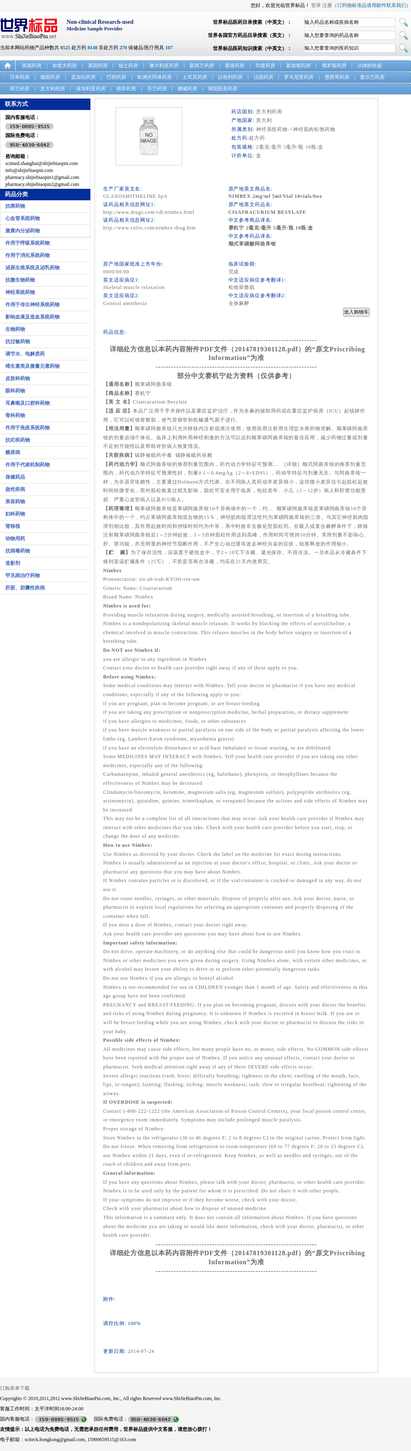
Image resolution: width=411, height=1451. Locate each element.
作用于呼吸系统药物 (27, 243)
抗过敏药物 (17, 341)
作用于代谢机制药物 (27, 465)
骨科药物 (15, 415)
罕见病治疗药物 (22, 575)
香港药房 (235, 66)
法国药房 (263, 77)
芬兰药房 (157, 89)
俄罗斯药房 (334, 66)
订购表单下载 (15, 1388)
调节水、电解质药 (25, 354)
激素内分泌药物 (22, 231)
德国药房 (50, 77)
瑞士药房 (128, 66)
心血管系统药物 (22, 218)
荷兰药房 (20, 89)
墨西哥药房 (337, 77)
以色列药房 (230, 77)
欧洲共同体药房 (154, 77)
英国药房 (98, 66)
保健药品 (15, 477)
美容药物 (15, 501)
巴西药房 (116, 77)
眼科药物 (15, 391)
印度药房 (265, 66)
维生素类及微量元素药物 (32, 366)
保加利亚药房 (91, 89)
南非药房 (126, 89)
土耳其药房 (194, 77)
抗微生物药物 (20, 280)
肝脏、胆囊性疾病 (25, 588)
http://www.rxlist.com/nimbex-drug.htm (149, 228)
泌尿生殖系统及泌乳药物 (32, 267)
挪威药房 (187, 89)
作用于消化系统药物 (27, 255)
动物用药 (15, 538)
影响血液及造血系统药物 (32, 317)
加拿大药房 (64, 66)
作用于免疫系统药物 (27, 428)
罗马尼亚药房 (299, 77)
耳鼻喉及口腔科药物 (27, 403)
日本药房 (20, 77)
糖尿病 (12, 452)
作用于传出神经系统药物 (32, 304)
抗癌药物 (15, 206)
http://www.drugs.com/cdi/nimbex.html (148, 212)
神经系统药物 (20, 292)
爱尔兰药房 (372, 77)
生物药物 (15, 329)
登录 (316, 5)
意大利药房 (52, 89)
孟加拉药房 (83, 77)
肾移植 (12, 526)
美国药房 (32, 66)
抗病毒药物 (17, 551)
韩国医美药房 (223, 89)
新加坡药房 (298, 66)
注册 (327, 5)
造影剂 (12, 563)
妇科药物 (15, 514)
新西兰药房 (201, 66)
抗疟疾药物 (17, 440)
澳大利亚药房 (164, 66)
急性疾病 (15, 489)
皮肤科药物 (17, 378)
